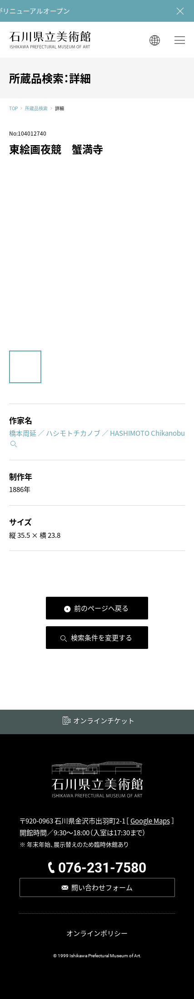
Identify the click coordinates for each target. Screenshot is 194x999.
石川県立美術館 (50, 40)
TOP (13, 108)
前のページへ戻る (101, 608)
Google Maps (150, 820)
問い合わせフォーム (102, 887)
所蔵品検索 (36, 108)
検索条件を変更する (101, 637)
